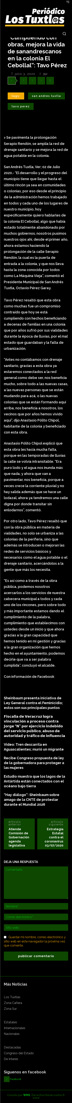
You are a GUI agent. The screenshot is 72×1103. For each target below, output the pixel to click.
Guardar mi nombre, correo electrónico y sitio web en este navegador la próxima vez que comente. (35, 941)
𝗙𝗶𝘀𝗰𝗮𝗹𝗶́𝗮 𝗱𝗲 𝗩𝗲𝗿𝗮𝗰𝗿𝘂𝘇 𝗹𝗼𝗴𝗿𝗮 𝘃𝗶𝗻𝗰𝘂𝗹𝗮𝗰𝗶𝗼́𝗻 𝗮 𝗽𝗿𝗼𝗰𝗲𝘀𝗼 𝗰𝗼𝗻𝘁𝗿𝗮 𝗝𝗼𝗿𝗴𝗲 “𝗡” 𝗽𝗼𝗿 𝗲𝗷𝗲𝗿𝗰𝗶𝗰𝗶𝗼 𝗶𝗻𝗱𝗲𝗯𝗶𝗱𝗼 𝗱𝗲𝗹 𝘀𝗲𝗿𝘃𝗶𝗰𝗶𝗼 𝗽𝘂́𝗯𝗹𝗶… (34, 726)
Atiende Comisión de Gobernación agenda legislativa (19, 837)
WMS (26, 1095)
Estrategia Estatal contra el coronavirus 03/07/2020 (54, 837)
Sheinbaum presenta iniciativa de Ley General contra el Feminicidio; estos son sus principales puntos (33, 703)
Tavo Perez (21, 106)
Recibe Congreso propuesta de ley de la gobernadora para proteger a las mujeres (34, 763)
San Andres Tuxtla (46, 95)
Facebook (15, 1079)
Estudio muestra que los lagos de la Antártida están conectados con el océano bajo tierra (34, 781)
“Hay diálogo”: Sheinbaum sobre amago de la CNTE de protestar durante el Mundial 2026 (31, 799)
